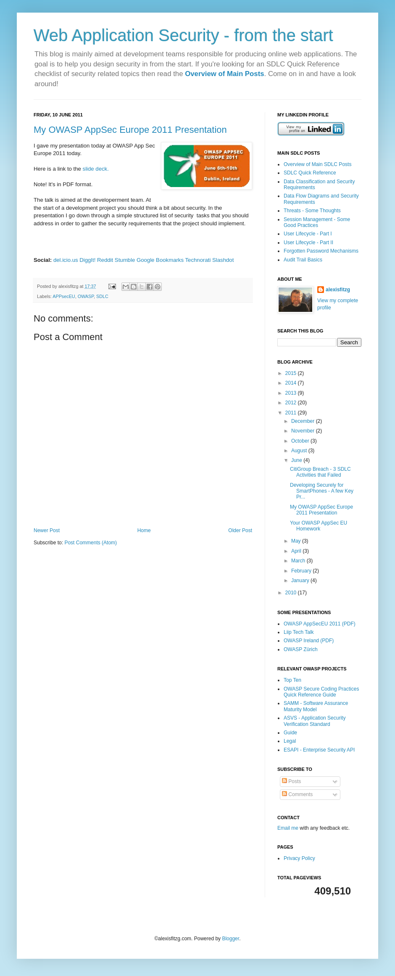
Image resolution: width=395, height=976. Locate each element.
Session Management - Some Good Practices (317, 222)
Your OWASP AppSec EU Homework (318, 526)
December (303, 421)
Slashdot (223, 260)
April (297, 551)
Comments (297, 794)
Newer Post (47, 530)
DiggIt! (87, 260)
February (302, 571)
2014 (291, 383)
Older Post (240, 530)
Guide (290, 733)
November (303, 431)
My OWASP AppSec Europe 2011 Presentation (130, 129)
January (301, 580)
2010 (291, 593)
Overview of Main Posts (224, 74)
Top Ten (292, 680)
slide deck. (97, 169)
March (299, 561)
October (301, 441)
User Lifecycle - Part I (308, 234)
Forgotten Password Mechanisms (321, 251)
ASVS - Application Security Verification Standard (314, 721)
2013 (291, 393)
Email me (288, 828)
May (296, 541)
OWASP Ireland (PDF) (309, 641)
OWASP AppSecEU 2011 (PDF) (320, 624)
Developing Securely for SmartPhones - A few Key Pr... (321, 491)
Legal (290, 741)
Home (144, 530)
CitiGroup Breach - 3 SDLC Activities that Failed (320, 472)
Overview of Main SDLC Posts (317, 164)
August (299, 451)
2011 (291, 413)
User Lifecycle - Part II (308, 242)
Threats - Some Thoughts (312, 211)
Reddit (105, 260)
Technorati (198, 260)
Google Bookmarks (160, 260)
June (297, 460)
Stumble (125, 260)
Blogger (230, 939)
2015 (291, 373)
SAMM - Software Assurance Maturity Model (316, 706)
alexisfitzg (338, 290)
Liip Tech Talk (299, 632)
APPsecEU (64, 296)
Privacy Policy (299, 858)
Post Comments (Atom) (90, 543)
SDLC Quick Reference (310, 173)
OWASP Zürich (301, 649)
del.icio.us (65, 260)
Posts (291, 781)
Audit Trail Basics (303, 260)
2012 (291, 403)
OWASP (86, 296)
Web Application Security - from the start (183, 35)
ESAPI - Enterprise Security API (319, 750)
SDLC (102, 296)
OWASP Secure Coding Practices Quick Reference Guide (321, 692)
